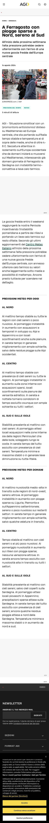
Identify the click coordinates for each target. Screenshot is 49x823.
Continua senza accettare (24, 810)
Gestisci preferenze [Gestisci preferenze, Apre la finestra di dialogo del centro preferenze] (24, 818)
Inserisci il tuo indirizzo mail (18, 709)
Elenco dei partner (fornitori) (15, 796)
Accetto (24, 803)
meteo (26, 108)
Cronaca (12, 21)
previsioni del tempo (12, 108)
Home (4, 21)
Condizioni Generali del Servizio (26, 723)
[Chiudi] (46, 757)
